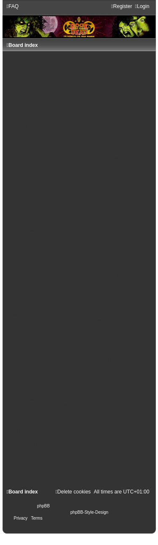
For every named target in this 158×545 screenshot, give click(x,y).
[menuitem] (13, 6)
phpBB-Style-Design (89, 512)
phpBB (43, 506)
